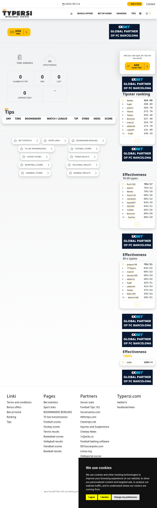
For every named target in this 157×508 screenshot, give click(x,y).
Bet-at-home (105, 13)
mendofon (131, 199)
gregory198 (132, 264)
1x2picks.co (87, 436)
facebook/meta (126, 407)
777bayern (131, 268)
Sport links (50, 407)
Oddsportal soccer (90, 456)
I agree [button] (91, 497)
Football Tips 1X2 (90, 407)
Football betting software (94, 441)
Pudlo (130, 133)
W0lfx (129, 362)
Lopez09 (130, 130)
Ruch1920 (131, 184)
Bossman (131, 119)
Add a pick (134, 4)
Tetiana (130, 111)
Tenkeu (130, 115)
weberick (131, 279)
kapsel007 (131, 202)
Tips (133, 13)
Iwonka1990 (132, 275)
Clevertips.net (88, 421)
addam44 (131, 126)
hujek (129, 104)
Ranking (121, 13)
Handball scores (53, 446)
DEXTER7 (131, 206)
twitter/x (122, 402)
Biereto (130, 191)
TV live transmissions (56, 417)
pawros (130, 108)
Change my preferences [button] (125, 497)
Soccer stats (87, 402)
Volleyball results (53, 441)
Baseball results (53, 451)
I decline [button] (104, 497)
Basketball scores (53, 436)
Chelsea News (88, 431)
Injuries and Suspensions (94, 426)
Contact (150, 4)
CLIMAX (130, 210)
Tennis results (51, 431)
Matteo (130, 100)
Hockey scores (52, 426)
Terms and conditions (19, 402)
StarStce (131, 217)
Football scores (52, 421)
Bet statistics (51, 402)
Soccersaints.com (90, 412)
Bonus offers (85, 13)
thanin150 (131, 195)
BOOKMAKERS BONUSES (58, 412)
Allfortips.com (88, 417)
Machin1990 (133, 297)
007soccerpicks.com (91, 446)
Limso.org (86, 451)
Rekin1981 (131, 294)
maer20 (130, 122)
